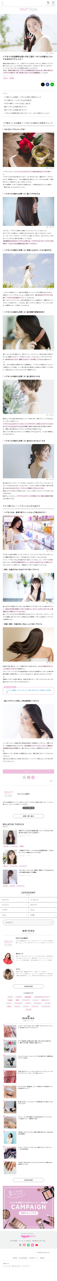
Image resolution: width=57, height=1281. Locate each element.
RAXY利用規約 (13, 1240)
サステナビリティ (26, 1266)
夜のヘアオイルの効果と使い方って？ (15, 110)
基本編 (11, 78)
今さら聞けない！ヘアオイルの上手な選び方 (18, 100)
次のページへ (28, 771)
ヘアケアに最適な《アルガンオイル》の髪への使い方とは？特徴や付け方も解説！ (28, 691)
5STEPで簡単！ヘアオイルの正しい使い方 (17, 103)
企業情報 (15, 1258)
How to (6, 78)
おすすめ (6, 846)
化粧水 (9, 1006)
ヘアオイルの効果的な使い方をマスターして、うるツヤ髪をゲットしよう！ (27, 113)
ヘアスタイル (14, 846)
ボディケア (33, 905)
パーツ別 (47, 1003)
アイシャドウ (26, 1000)
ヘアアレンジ (22, 866)
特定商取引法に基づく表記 (38, 1240)
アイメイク (5, 905)
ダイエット (35, 1006)
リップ (9, 1003)
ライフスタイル (46, 1006)
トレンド (35, 1000)
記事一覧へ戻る (28, 816)
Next (51, 781)
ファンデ (26, 1006)
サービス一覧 (6, 1266)
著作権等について (34, 1258)
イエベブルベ (37, 1003)
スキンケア (5, 900)
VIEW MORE (28, 986)
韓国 (17, 1000)
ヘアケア (11, 76)
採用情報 (42, 1258)
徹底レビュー (45, 1000)
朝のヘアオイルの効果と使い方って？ (15, 107)
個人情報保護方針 (23, 1258)
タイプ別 (28, 1009)
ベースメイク (34, 900)
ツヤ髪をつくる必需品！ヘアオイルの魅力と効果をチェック (22, 97)
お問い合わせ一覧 (15, 1266)
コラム (4, 915)
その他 (32, 915)
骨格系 (21, 846)
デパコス (17, 1006)
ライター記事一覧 (28, 808)
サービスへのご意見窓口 (25, 1240)
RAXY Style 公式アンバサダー (42, 997)
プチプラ (28, 1003)
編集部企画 (27, 997)
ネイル (32, 910)
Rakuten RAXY (10, 3)
